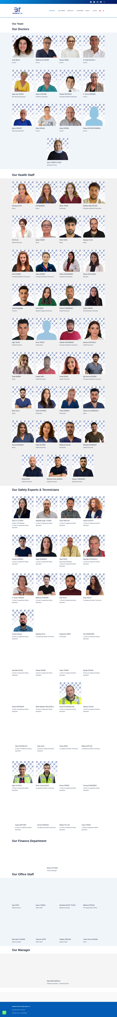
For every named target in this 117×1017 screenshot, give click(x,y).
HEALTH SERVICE (61, 10)
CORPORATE (52, 11)
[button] (104, 2)
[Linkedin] (101, 2)
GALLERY (87, 11)
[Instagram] (94, 2)
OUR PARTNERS (80, 10)
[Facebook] (91, 2)
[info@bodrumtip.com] (97, 2)
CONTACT (95, 10)
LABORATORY (71, 11)
